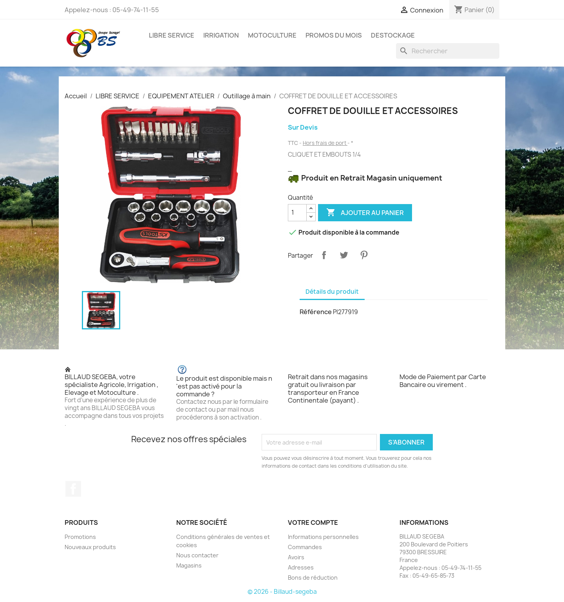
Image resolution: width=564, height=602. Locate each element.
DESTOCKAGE (393, 35)
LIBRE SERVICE (171, 35)
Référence (316, 312)
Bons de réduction (313, 577)
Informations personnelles (323, 537)
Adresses (301, 567)
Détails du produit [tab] (332, 291)
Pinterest (364, 255)
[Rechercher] (447, 51)
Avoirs (296, 557)
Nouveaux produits (90, 547)
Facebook (73, 489)
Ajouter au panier (365, 213)
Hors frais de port (325, 142)
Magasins (189, 565)
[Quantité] (297, 212)
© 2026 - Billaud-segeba (282, 592)
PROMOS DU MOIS (334, 35)
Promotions (80, 537)
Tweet (344, 255)
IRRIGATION (221, 35)
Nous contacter (197, 555)
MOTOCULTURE (272, 35)
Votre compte (313, 522)
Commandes (305, 547)
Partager (324, 255)
